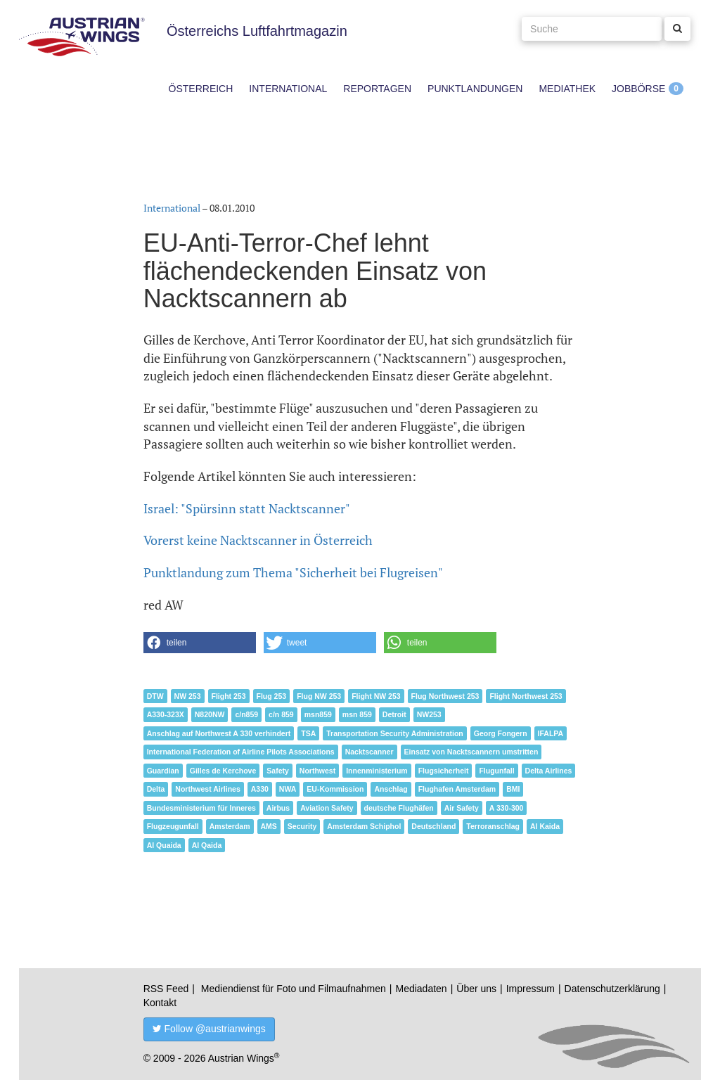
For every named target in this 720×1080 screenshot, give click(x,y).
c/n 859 (281, 714)
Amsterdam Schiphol (364, 826)
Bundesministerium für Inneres (201, 808)
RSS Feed (166, 988)
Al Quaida (164, 845)
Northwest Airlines (207, 789)
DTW (155, 696)
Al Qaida (207, 845)
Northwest (317, 770)
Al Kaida (545, 826)
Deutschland (433, 826)
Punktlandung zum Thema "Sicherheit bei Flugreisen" (293, 572)
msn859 (318, 714)
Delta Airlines (548, 770)
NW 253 (187, 696)
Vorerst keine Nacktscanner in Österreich (258, 540)
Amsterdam (230, 826)
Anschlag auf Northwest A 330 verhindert (219, 733)
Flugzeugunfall (173, 826)
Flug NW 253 (319, 696)
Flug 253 (272, 696)
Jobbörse (638, 88)
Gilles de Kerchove (223, 770)
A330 (260, 789)
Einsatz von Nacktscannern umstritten (471, 751)
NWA (288, 789)
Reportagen (377, 88)
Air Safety (461, 808)
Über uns (476, 988)
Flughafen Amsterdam (457, 789)
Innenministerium (377, 770)
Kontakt (159, 1002)
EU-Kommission (335, 789)
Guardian (163, 770)
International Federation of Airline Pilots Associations (241, 751)
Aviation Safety (326, 808)
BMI (513, 789)
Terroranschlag (493, 826)
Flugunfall (496, 770)
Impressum (530, 988)
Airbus (278, 808)
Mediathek (567, 88)
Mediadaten (420, 988)
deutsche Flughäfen (399, 808)
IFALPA (551, 733)
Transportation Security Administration (394, 733)
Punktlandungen (475, 88)
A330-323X (165, 714)
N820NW (210, 714)
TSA (308, 733)
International (288, 88)
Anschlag (390, 789)
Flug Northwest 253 (445, 696)
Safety (277, 770)
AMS (269, 826)
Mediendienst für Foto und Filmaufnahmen (293, 988)
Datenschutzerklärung (612, 988)
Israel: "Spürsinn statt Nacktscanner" (246, 508)
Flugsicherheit (443, 770)
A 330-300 (506, 808)
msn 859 (357, 714)
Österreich (201, 88)
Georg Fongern (500, 733)
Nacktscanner (369, 751)
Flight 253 (229, 696)
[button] (199, 642)
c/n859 (246, 714)
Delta (156, 789)
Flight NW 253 (376, 696)
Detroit (394, 714)
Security (302, 826)
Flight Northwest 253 (525, 696)
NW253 (429, 714)
